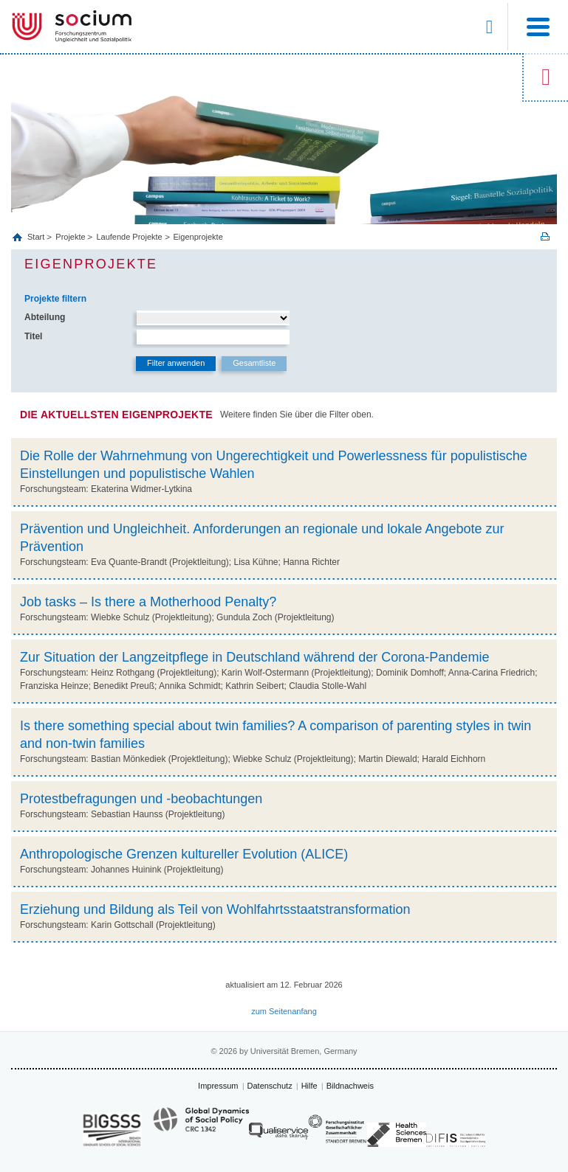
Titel (33, 336)
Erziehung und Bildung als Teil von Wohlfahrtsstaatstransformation (215, 909)
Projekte (70, 236)
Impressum (218, 1085)
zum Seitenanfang (284, 1011)
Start (37, 236)
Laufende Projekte (129, 236)
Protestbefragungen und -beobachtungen (141, 798)
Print (545, 236)
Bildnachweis (350, 1085)
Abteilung (44, 317)
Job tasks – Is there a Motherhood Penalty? (148, 601)
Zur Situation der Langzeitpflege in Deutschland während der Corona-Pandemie (254, 657)
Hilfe (309, 1085)
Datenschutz (269, 1085)
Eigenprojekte (198, 236)
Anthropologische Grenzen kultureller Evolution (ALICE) (184, 854)
